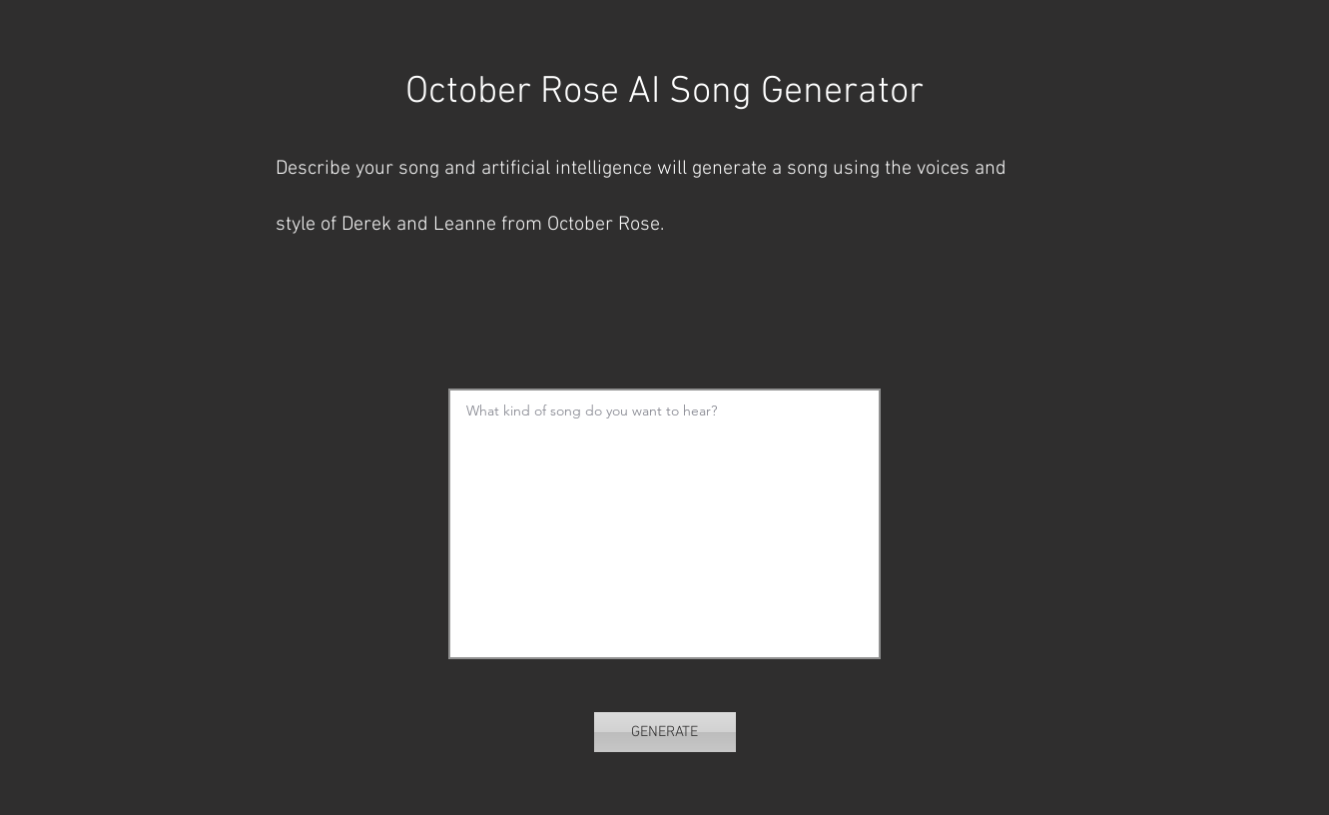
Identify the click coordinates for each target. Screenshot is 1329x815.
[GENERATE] (665, 732)
